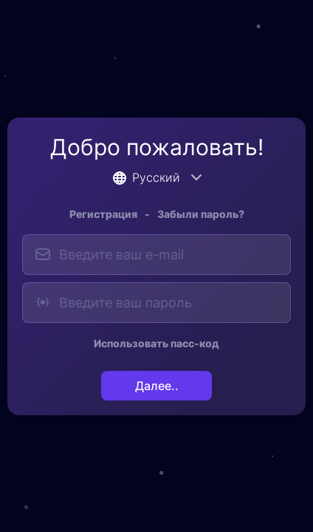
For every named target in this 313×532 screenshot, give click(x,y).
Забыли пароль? (200, 213)
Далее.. (157, 385)
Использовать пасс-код (156, 343)
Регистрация (103, 213)
